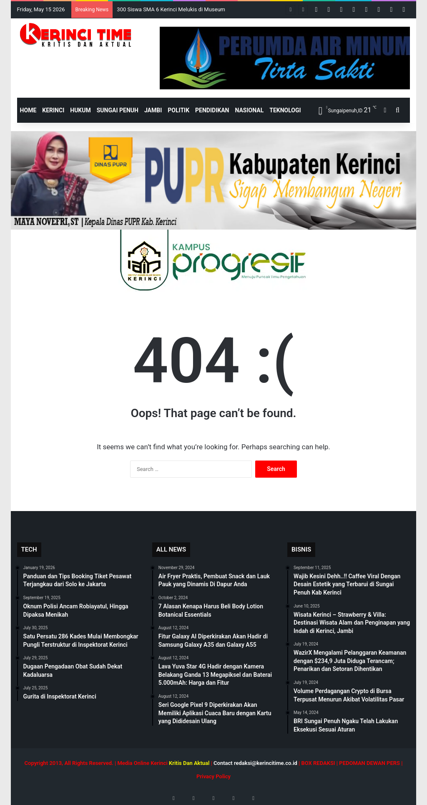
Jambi (153, 110)
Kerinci (53, 110)
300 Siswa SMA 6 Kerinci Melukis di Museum (171, 9)
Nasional (249, 110)
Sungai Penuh (117, 110)
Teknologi (285, 110)
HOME (28, 110)
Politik (178, 110)
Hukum (80, 110)
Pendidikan (212, 110)
